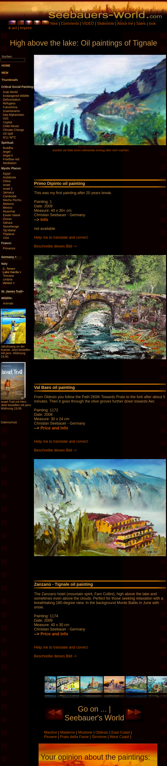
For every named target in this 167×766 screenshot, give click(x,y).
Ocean (7, 219)
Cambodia (9, 196)
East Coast (121, 732)
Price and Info (54, 428)
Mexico (7, 207)
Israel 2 (8, 188)
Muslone (85, 732)
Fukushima (10, 107)
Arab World (10, 92)
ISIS (5, 118)
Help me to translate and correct (61, 237)
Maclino (51, 732)
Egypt (6, 173)
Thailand (8, 234)
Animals (8, 303)
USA (6, 238)
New (54, 23)
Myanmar (9, 211)
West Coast (120, 737)
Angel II (8, 155)
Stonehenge (11, 226)
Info (44, 219)
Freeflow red (11, 159)
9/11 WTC (9, 137)
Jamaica (8, 192)
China (7, 181)
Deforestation (11, 99)
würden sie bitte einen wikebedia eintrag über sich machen (91, 150)
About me (125, 23)
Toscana (8, 275)
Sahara (7, 222)
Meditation (10, 163)
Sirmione (100, 737)
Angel (6, 151)
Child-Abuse (11, 126)
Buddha (8, 148)
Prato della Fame (75, 737)
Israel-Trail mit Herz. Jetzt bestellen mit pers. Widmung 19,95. (16, 405)
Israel (6, 185)
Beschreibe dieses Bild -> (55, 246)
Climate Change (13, 130)
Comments (70, 23)
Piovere (51, 737)
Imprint (26, 28)
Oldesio (102, 732)
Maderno (68, 732)
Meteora (8, 203)
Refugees (9, 103)
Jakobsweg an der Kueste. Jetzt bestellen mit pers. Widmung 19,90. (15, 351)
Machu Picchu (12, 200)
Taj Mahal (9, 230)
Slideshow (105, 23)
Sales (141, 23)
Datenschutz (9, 422)
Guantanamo (11, 111)
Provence (9, 248)
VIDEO (88, 23)
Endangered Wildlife (16, 95)
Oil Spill (8, 133)
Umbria (7, 279)
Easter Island (11, 215)
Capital (7, 122)
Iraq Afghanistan (13, 114)
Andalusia (9, 177)
